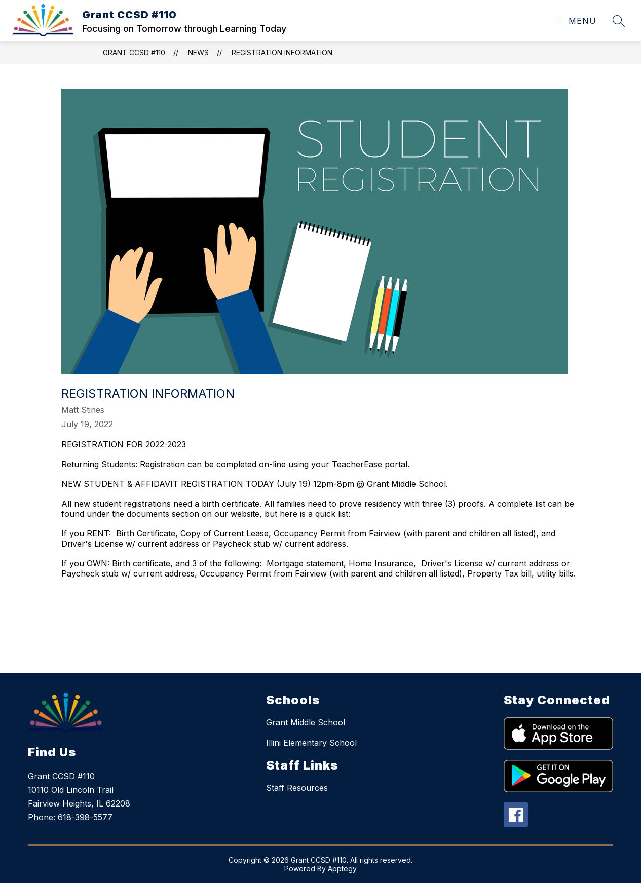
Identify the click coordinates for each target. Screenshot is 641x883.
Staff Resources (297, 788)
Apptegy (342, 868)
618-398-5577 (85, 817)
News (198, 52)
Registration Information (282, 52)
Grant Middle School (305, 722)
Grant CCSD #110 (134, 52)
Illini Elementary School (311, 743)
